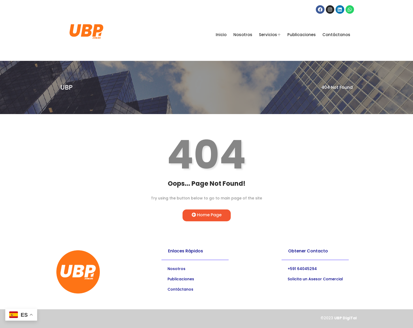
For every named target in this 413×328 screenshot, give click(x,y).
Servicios (270, 34)
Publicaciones (301, 34)
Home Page (207, 215)
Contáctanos (336, 34)
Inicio (221, 34)
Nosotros (242, 34)
